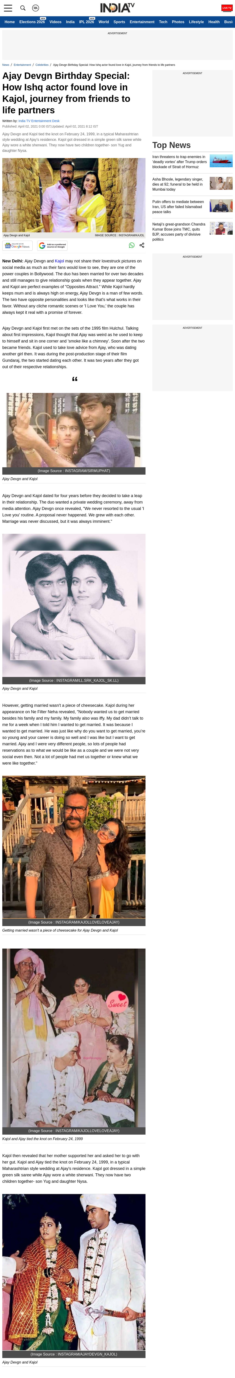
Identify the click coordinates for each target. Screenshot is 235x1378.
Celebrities (42, 65)
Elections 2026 (32, 22)
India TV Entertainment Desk (39, 121)
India (70, 22)
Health (214, 22)
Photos (178, 22)
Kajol (59, 261)
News (5, 65)
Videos (56, 22)
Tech (163, 22)
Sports (119, 22)
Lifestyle (196, 22)
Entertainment (142, 22)
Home (10, 22)
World (104, 22)
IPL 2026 (86, 22)
